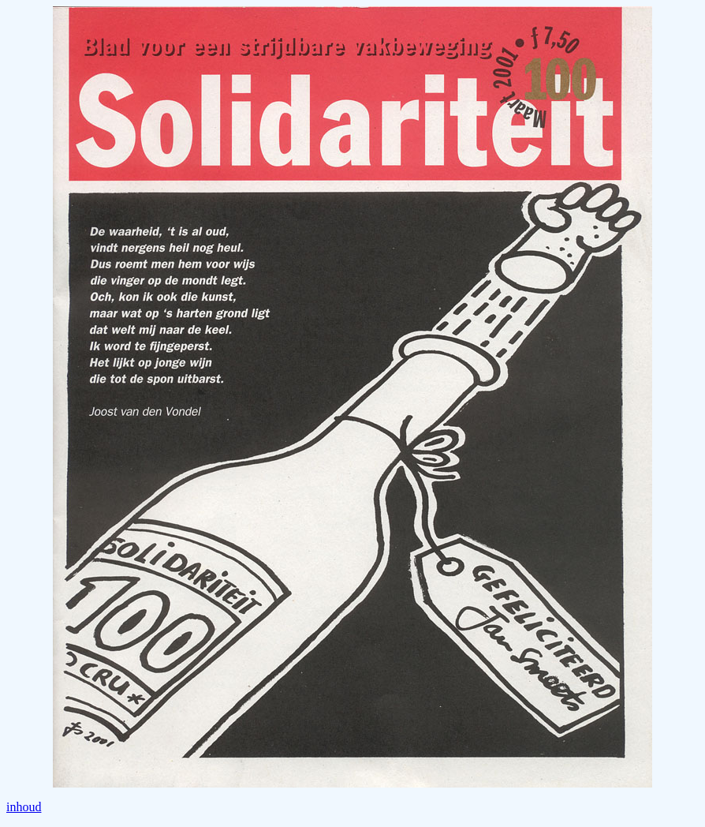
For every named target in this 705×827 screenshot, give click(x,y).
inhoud (23, 807)
